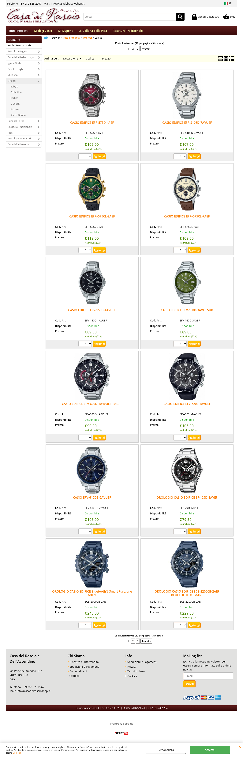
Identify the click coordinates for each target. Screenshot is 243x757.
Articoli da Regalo (17, 52)
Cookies (17, 752)
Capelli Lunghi (15, 70)
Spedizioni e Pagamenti (84, 668)
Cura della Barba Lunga (21, 58)
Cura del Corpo (16, 122)
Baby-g (14, 88)
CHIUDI (240, 746)
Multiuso (13, 76)
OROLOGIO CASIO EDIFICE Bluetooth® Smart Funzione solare (92, 594)
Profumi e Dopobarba (20, 46)
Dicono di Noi (78, 672)
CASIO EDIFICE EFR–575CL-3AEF (92, 218)
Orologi (12, 82)
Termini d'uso (136, 672)
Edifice (14, 99)
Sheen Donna (18, 116)
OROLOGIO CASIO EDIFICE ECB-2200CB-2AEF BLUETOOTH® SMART (187, 594)
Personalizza (166, 750)
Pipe (10, 134)
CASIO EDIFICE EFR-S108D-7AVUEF (187, 124)
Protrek (14, 110)
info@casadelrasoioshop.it (33, 692)
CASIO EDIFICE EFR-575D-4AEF (92, 124)
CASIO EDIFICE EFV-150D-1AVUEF (92, 311)
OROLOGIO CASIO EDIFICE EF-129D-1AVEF (187, 499)
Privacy (131, 668)
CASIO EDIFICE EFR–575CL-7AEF (187, 218)
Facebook (73, 677)
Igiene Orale (14, 64)
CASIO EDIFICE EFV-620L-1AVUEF (187, 405)
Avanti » (146, 49)
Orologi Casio (43, 31)
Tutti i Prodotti (18, 31)
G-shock (15, 104)
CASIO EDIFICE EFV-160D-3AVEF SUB (187, 311)
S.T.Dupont (65, 31)
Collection (16, 93)
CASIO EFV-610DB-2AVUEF (92, 499)
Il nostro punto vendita (84, 663)
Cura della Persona (18, 145)
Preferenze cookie (121, 725)
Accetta (210, 750)
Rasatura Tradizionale (128, 31)
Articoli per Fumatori (19, 139)
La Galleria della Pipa (92, 31)
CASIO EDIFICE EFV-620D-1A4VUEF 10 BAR (92, 405)
